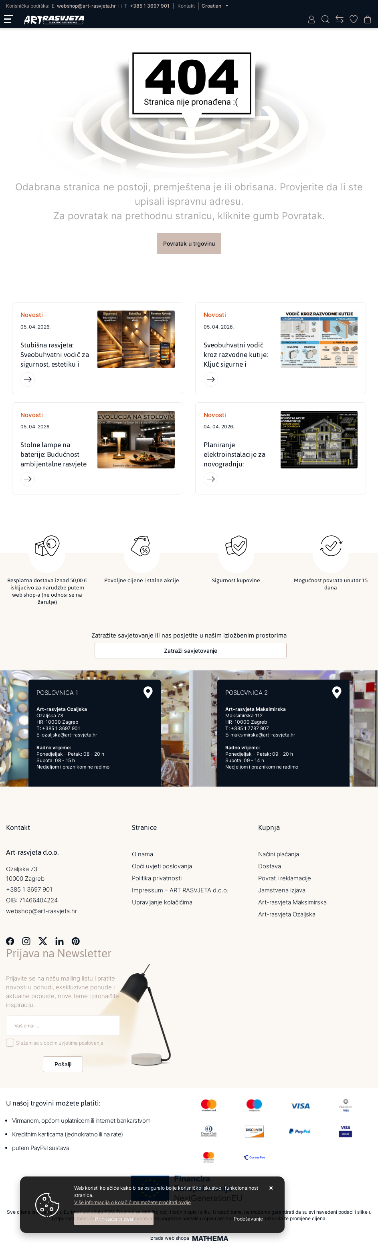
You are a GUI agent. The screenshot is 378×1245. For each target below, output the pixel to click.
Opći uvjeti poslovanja (162, 866)
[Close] (114, 1219)
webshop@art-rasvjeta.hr (86, 6)
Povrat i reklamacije (284, 878)
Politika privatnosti (157, 878)
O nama (142, 854)
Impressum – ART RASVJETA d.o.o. (180, 890)
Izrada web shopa (169, 1238)
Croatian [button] (212, 6)
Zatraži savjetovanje (190, 651)
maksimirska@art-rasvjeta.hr (262, 735)
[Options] (248, 1219)
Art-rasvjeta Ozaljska (286, 914)
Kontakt (186, 6)
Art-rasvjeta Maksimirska (292, 902)
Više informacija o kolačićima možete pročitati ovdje (132, 1202)
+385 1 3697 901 (150, 6)
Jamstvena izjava (281, 890)
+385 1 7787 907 (250, 729)
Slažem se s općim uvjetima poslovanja (59, 1043)
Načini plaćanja (278, 854)
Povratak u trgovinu (189, 243)
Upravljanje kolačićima (162, 902)
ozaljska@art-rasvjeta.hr (69, 735)
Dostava (269, 866)
